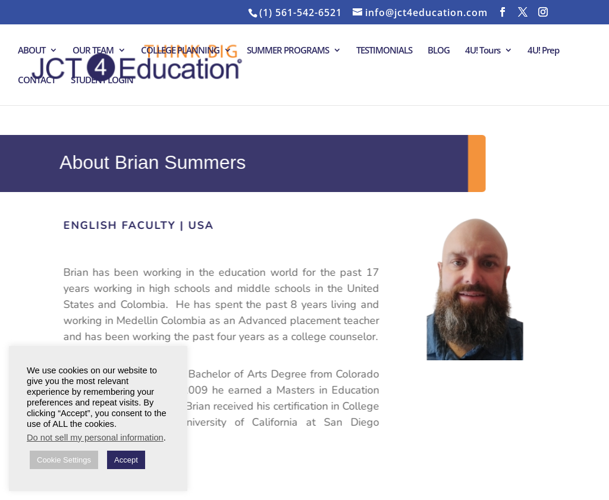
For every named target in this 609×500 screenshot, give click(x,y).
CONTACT (36, 81)
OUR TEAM (93, 51)
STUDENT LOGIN (102, 81)
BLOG (439, 51)
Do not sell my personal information (95, 437)
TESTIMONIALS (384, 51)
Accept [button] (126, 459)
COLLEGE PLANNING (180, 51)
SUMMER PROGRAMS (288, 51)
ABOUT (31, 51)
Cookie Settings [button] (64, 459)
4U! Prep (543, 51)
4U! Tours (482, 51)
